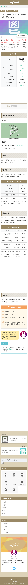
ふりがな (14, 483)
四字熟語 (4, 508)
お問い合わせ (6, 532)
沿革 (3, 529)
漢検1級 (10, 10)
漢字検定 (5, 490)
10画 (4, 10)
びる (22, 70)
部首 (22, 475)
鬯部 (16, 10)
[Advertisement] (14, 94)
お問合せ (9, 349)
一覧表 (4, 505)
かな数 (5, 483)
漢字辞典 (4, 526)
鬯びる (21, 145)
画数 (14, 475)
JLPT (14, 490)
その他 (4, 502)
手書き (5, 475)
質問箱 (4, 513)
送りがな (22, 483)
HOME (14, 579)
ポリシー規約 (13, 581)
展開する (14, 106)
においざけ (22, 68)
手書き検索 (5, 523)
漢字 (3, 510)
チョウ (21, 65)
